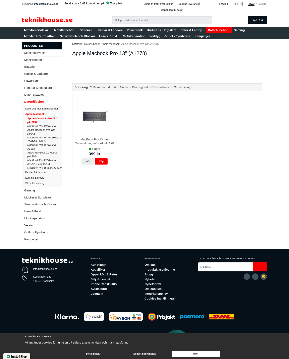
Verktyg (155, 36)
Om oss (150, 264)
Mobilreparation (134, 36)
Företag (262, 4)
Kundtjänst (98, 264)
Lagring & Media (43, 177)
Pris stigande (141, 87)
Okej (195, 353)
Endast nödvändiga (144, 353)
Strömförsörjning (34, 183)
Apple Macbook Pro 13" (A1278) (42, 120)
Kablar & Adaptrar (43, 172)
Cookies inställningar (159, 298)
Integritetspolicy (156, 293)
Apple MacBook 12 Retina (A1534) (42, 154)
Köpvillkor (98, 269)
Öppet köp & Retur (104, 274)
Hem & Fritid (109, 36)
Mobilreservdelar (37, 30)
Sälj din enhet (100, 279)
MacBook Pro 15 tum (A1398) (44, 167)
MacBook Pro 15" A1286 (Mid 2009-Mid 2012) (44, 139)
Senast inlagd (183, 87)
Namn (124, 87)
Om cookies (153, 288)
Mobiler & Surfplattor (40, 36)
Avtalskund (99, 288)
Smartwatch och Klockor (77, 36)
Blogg (148, 274)
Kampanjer (202, 36)
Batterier (86, 30)
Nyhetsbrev (152, 284)
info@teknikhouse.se (46, 4)
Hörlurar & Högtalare (161, 30)
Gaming (240, 30)
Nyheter (150, 279)
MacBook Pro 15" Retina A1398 (41, 146)
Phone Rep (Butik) (104, 284)
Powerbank (135, 30)
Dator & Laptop (192, 30)
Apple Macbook (43, 114)
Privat (251, 4)
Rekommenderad (104, 87)
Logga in (224, 4)
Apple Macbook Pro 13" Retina (41, 131)
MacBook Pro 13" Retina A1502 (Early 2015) (41, 162)
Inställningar (93, 353)
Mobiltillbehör (64, 30)
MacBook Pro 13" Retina (41, 126)
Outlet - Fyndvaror (177, 36)
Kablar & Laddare (110, 30)
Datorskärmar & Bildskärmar (41, 108)
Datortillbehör (218, 30)
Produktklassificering (159, 269)
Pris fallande (161, 87)
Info (87, 161)
